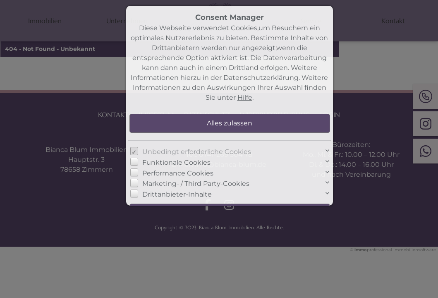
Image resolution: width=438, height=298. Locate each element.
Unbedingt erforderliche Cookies (196, 152)
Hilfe (244, 97)
